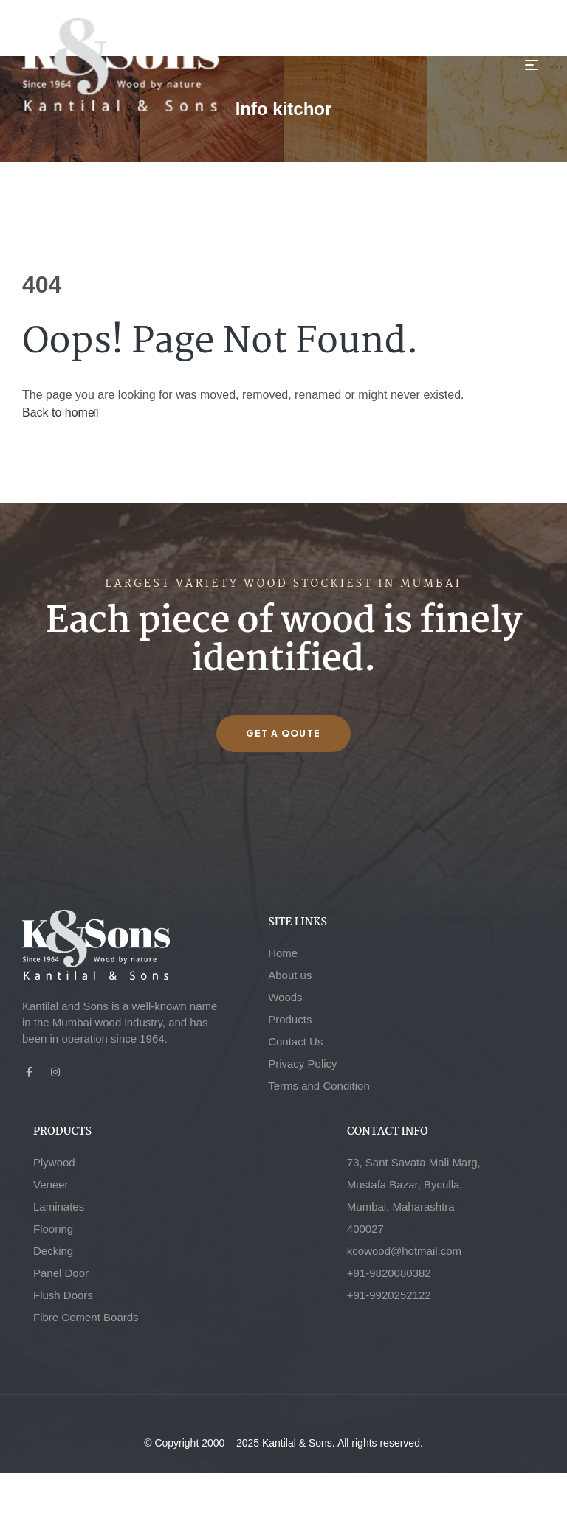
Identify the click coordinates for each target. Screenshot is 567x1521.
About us (290, 975)
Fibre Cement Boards (86, 1317)
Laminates (58, 1206)
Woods (285, 997)
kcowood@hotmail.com (404, 1251)
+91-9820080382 (389, 1273)
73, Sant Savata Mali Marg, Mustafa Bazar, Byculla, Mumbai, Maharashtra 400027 (414, 1195)
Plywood (54, 1162)
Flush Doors (63, 1295)
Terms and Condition (319, 1085)
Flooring (53, 1228)
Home (283, 953)
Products (290, 1019)
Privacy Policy (302, 1063)
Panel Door (61, 1273)
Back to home (60, 412)
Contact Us (295, 1041)
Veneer (51, 1184)
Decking (53, 1251)
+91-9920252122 (389, 1295)
